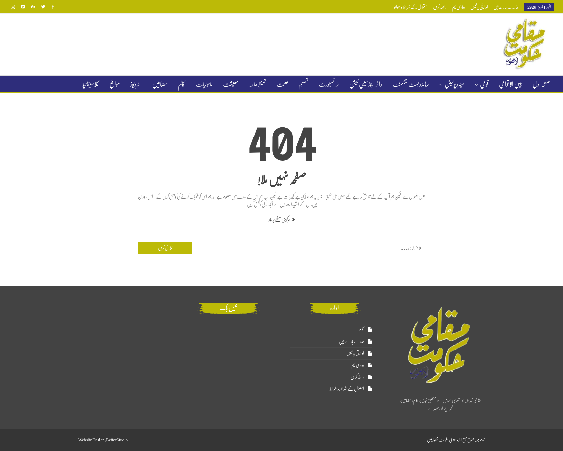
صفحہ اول (541, 84)
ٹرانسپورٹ (328, 84)
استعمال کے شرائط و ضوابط (410, 7)
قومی (484, 84)
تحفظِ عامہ (257, 84)
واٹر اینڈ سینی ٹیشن (365, 84)
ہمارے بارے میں (505, 7)
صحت (282, 84)
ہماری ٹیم (458, 7)
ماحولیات (204, 84)
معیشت (230, 84)
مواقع (115, 84)
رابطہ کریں (440, 7)
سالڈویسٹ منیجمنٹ (410, 84)
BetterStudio (117, 440)
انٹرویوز (136, 84)
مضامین (160, 84)
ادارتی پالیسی (479, 7)
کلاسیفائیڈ (90, 84)
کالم (181, 84)
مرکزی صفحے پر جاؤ (282, 220)
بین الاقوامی (510, 84)
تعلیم (303, 84)
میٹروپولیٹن (455, 84)
